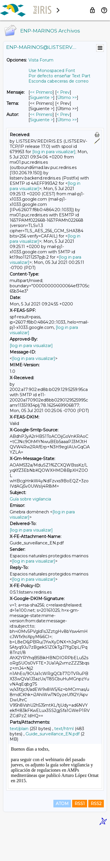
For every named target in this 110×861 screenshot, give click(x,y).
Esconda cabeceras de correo (58, 81)
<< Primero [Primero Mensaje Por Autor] (41, 114)
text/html (64, 728)
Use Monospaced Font (51, 70)
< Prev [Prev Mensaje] (63, 92)
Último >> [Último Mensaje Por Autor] (67, 119)
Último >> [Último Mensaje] (67, 97)
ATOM (62, 835)
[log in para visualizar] (53, 151)
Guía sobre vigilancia (30, 499)
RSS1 (80, 835)
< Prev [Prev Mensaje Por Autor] (63, 114)
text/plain (19, 728)
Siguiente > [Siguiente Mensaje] (41, 97)
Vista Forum (40, 60)
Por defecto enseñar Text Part (59, 75)
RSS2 (96, 835)
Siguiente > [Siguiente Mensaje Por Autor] (41, 119)
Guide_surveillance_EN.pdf (52, 734)
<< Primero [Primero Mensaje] (41, 92)
